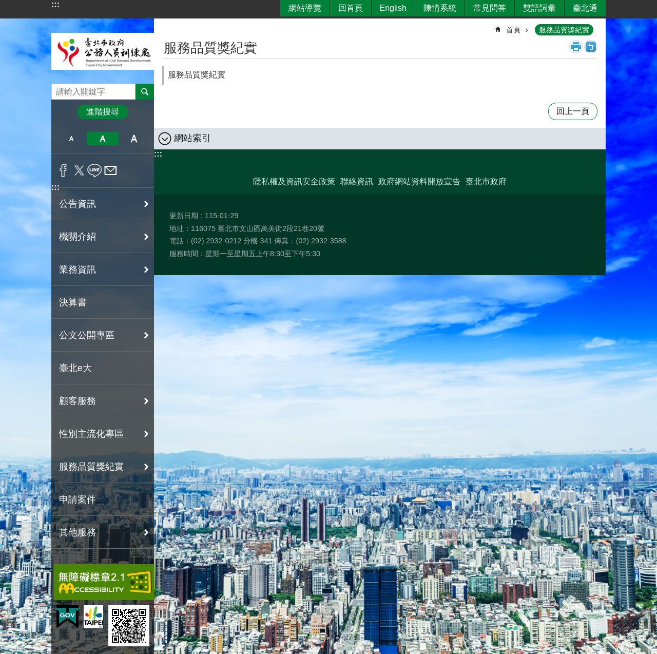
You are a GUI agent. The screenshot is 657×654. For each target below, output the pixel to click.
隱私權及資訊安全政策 (294, 181)
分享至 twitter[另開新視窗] (79, 170)
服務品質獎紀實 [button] (91, 466)
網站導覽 (304, 8)
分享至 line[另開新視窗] (95, 170)
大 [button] (134, 138)
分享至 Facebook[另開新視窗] (63, 170)
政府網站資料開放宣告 (419, 181)
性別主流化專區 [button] (91, 434)
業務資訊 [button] (77, 269)
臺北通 (585, 8)
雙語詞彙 (539, 8)
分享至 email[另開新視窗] (111, 170)
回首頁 (350, 8)
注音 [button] (590, 46)
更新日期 (183, 215)
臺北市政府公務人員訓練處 (102, 51)
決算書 (73, 302)
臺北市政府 (486, 181)
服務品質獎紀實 (564, 30)
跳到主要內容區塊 (5, 5)
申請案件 (77, 499)
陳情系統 (439, 8)
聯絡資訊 (356, 181)
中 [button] (102, 138)
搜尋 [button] (145, 91)
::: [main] (169, 25)
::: (55, 4)
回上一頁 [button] (572, 111)
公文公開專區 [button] (86, 335)
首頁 (513, 30)
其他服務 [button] (77, 532)
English (393, 8)
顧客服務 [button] (77, 401)
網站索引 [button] (192, 138)
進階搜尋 (102, 111)
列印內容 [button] (576, 46)
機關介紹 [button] (77, 237)
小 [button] (71, 138)
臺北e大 (75, 368)
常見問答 (489, 8)
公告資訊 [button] (77, 204)
